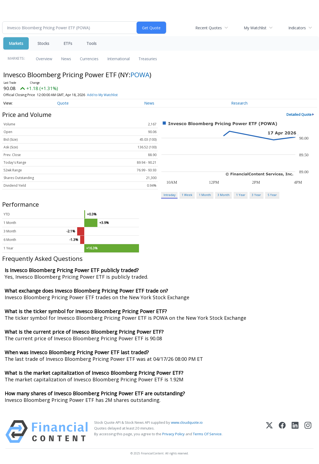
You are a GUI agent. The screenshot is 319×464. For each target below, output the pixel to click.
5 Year (272, 195)
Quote (63, 103)
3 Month (224, 195)
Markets (16, 43)
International (118, 58)
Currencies (89, 58)
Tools (91, 43)
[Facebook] (282, 431)
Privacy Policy (173, 433)
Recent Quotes (208, 27)
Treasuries (147, 58)
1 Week (187, 195)
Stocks (43, 43)
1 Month (205, 195)
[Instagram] (308, 431)
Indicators (297, 27)
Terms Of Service (207, 433)
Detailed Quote (299, 114)
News (66, 58)
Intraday (169, 195)
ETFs (67, 43)
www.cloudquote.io (187, 422)
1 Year (240, 195)
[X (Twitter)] (269, 431)
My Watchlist (255, 27)
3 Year (256, 195)
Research (239, 103)
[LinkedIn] (295, 431)
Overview (44, 58)
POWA (139, 74)
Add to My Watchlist (102, 95)
